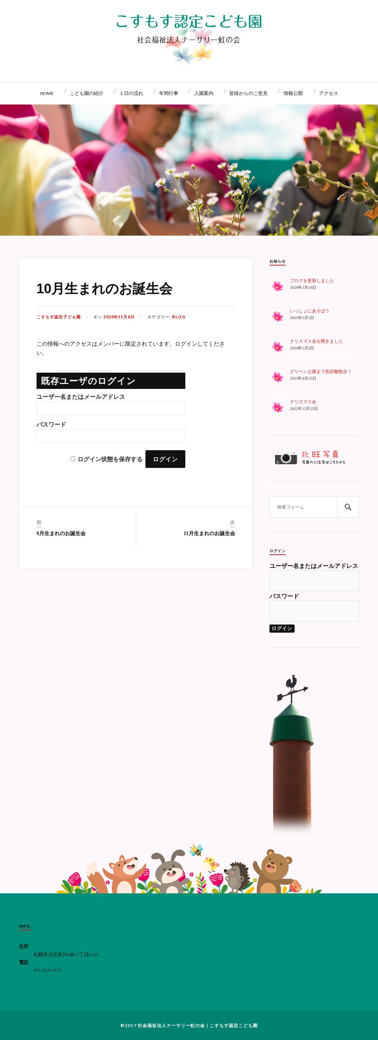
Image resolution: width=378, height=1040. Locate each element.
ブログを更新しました (312, 280)
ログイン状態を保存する (110, 459)
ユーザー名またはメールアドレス (81, 397)
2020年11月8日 (119, 317)
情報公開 (293, 93)
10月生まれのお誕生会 (104, 288)
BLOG (179, 317)
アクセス (328, 93)
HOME (47, 93)
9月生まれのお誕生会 (61, 533)
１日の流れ (131, 93)
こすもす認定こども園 (234, 1025)
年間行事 (168, 93)
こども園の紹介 (86, 93)
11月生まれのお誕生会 (209, 533)
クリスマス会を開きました (316, 341)
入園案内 (203, 93)
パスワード (51, 424)
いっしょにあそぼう (310, 311)
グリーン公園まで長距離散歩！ (321, 371)
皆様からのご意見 (248, 93)
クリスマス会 (303, 401)
